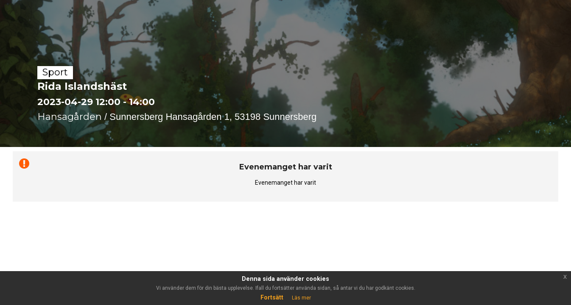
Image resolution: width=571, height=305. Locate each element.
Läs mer (301, 298)
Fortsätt (271, 297)
